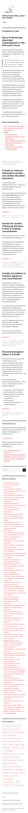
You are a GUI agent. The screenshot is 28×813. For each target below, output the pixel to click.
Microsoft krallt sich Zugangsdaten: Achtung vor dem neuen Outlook (15, 136)
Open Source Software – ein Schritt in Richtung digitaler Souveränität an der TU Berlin (15, 593)
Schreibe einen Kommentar (9, 164)
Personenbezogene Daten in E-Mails (12, 353)
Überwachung (19, 785)
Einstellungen (12, 735)
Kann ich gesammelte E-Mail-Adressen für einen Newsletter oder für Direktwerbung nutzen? (14, 707)
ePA (4, 741)
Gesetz (11, 744)
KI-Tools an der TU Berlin (11, 597)
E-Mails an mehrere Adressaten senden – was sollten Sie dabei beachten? (13, 174)
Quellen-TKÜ (13, 763)
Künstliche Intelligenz (9, 754)
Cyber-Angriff (20, 732)
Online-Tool (15, 757)
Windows (5, 785)
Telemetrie (6, 772)
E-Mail (3, 217)
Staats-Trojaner (18, 769)
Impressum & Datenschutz (10, 793)
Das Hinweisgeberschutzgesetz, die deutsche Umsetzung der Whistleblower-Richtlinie (14, 686)
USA (16, 775)
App (19, 726)
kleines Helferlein (6, 412)
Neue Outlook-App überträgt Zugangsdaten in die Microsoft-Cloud (13, 41)
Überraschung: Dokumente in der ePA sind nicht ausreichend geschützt (14, 620)
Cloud (11, 729)
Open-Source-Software (10, 760)
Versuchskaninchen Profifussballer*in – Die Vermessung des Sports (14, 649)
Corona (17, 729)
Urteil (11, 775)
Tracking (22, 772)
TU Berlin (5, 775)
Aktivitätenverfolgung (9, 726)
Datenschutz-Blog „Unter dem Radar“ (11, 808)
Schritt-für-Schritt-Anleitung (13, 265)
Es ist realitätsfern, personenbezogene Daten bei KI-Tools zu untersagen (13, 570)
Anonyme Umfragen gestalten (13, 645)
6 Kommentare (14, 217)
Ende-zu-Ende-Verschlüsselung (15, 264)
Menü (4, 22)
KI (3, 751)
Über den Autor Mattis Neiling (11, 800)
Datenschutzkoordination (11, 599)
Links (3, 796)
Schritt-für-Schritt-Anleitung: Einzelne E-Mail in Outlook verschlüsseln (12, 227)
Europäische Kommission (14, 741)
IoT (23, 747)
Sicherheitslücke (8, 769)
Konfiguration (10, 751)
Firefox (5, 744)
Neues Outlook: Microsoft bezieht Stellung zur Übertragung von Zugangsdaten (15, 143)
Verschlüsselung (6, 267)
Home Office (6, 747)
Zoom (12, 785)
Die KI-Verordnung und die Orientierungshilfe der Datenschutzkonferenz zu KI (12, 665)
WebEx (18, 782)
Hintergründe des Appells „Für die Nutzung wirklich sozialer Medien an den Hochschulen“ (14, 655)
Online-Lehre (7, 757)
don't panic (5, 161)
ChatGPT (5, 729)
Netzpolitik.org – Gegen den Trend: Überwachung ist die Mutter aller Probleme (14, 630)
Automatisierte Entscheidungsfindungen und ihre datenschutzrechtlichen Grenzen (14, 532)
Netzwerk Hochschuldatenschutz (12, 804)
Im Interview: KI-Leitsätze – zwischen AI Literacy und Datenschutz (12, 485)
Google (16, 744)
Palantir (5, 763)
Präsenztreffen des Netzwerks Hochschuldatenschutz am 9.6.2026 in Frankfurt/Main (14, 491)
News (21, 161)
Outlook (18, 162)
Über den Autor (8, 438)
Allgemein (21, 412)
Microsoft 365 (13, 162)
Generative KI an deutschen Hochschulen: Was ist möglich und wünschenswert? (14, 680)
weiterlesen (5, 212)
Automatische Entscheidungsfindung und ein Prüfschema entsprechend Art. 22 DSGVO (15, 555)
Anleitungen (21, 215)
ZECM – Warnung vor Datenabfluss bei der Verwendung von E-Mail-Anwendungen (14, 128)
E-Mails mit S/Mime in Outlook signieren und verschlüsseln (14, 276)
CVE (13, 732)
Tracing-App (14, 772)
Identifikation (16, 747)
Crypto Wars (6, 732)
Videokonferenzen (8, 782)
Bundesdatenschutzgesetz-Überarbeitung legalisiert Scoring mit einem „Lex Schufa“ (15, 697)
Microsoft (7, 162)
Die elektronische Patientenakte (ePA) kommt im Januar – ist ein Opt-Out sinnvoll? (13, 636)
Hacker (22, 744)
